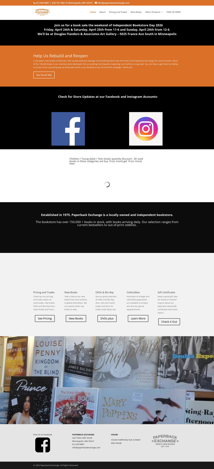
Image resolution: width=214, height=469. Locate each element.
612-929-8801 (42, 2)
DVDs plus (107, 318)
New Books (136, 12)
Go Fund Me (44, 75)
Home (93, 12)
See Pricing (45, 318)
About (102, 12)
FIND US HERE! (174, 12)
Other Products (152, 12)
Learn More (138, 318)
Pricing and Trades (118, 12)
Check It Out (169, 322)
